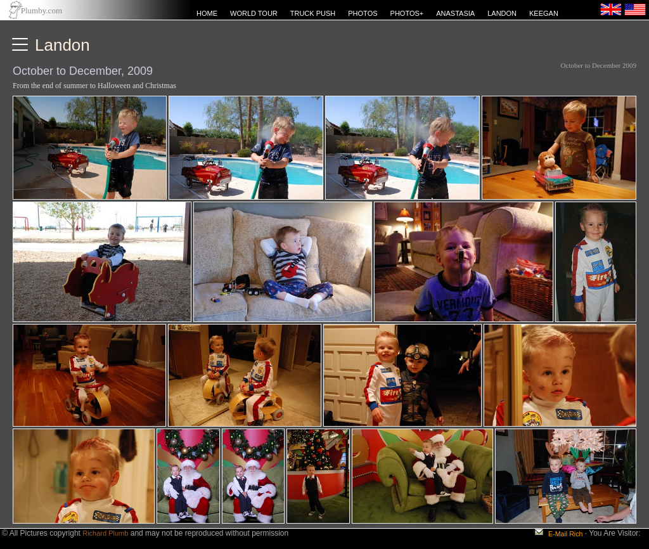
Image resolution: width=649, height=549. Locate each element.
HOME (206, 13)
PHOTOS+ (407, 13)
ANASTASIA (455, 13)
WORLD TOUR (254, 13)
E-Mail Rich (565, 534)
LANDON (502, 13)
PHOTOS (362, 13)
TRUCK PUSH (313, 13)
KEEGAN (543, 13)
